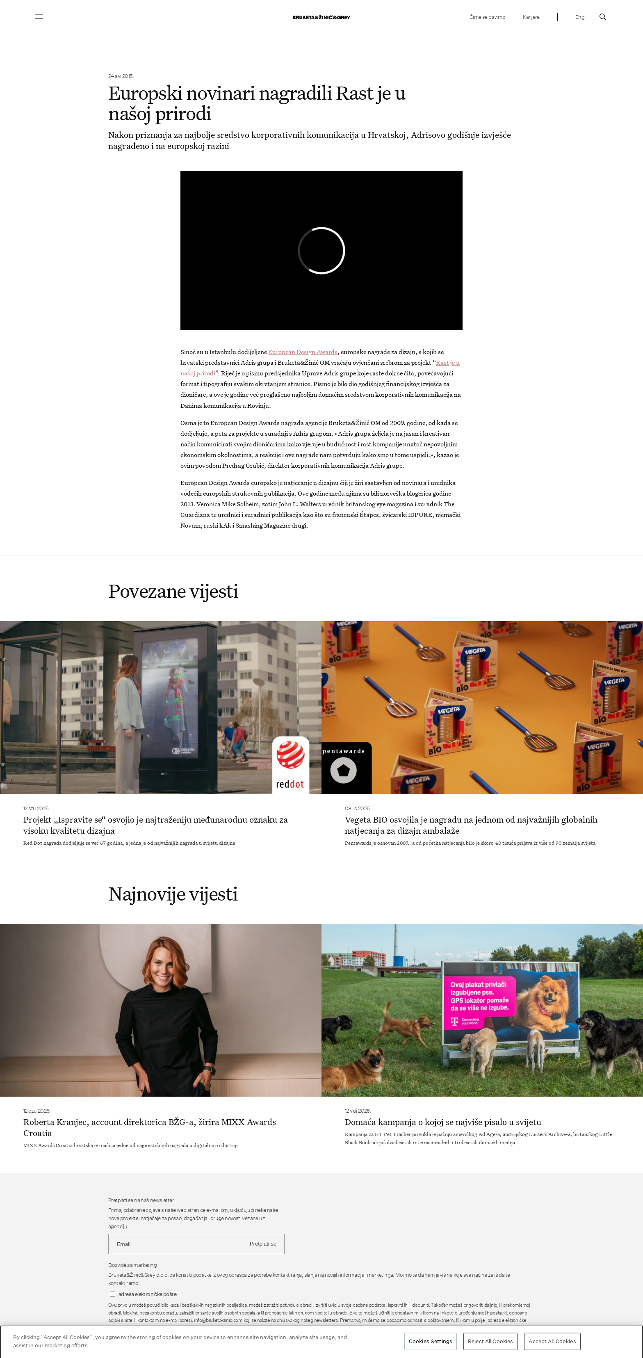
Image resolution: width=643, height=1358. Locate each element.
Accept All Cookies (552, 1344)
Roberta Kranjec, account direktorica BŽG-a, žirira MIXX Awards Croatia (149, 1127)
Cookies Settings (430, 1344)
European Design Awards (302, 352)
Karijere (531, 17)
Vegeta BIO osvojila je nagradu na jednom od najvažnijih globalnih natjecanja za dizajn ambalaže (471, 825)
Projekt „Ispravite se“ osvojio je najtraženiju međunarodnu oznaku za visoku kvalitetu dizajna (155, 825)
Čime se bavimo (487, 17)
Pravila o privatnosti (370, 1328)
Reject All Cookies (490, 1344)
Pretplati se (263, 1244)
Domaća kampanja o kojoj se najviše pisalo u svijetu (443, 1121)
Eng (579, 17)
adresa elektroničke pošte (147, 1294)
